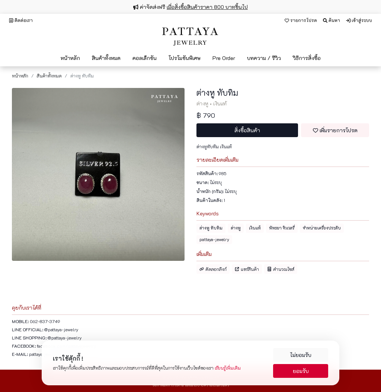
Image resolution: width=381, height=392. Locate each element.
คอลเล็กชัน (144, 57)
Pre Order (223, 57)
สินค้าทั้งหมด (106, 57)
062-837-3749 (45, 321)
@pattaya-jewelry (61, 329)
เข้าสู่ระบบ (359, 20)
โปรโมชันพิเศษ (185, 57)
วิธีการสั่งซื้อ (307, 57)
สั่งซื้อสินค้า (247, 130)
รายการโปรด (301, 20)
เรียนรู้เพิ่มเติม (228, 368)
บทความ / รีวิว (264, 57)
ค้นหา (331, 20)
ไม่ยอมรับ (300, 354)
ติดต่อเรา (21, 20)
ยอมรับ (301, 370)
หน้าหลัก (70, 57)
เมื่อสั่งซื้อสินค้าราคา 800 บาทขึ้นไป (207, 6)
